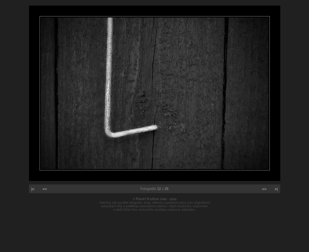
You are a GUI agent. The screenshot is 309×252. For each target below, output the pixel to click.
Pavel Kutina (147, 199)
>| (276, 189)
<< (45, 189)
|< (33, 189)
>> (264, 189)
